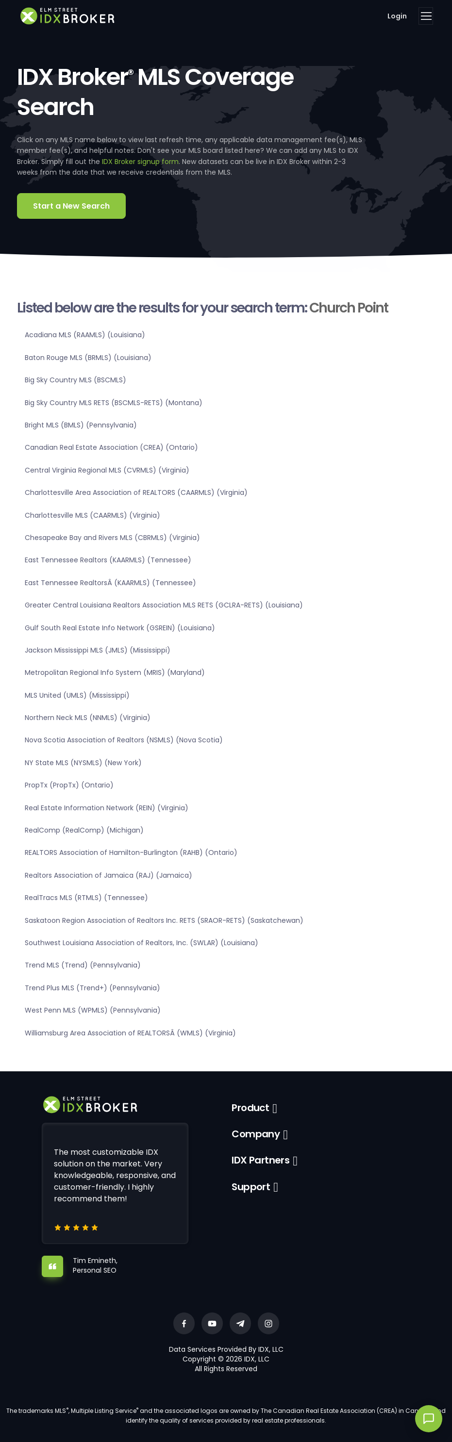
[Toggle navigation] (426, 16)
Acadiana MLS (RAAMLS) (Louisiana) (85, 335)
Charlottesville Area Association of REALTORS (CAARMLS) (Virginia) (136, 492)
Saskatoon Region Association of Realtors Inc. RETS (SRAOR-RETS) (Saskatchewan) (164, 920)
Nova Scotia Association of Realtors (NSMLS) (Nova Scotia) (124, 740)
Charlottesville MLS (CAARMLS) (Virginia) (92, 515)
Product (250, 1107)
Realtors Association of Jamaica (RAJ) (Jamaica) (108, 875)
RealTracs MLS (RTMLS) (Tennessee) (86, 897)
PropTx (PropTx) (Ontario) (69, 785)
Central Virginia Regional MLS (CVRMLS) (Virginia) (107, 470)
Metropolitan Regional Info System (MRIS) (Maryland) (115, 672)
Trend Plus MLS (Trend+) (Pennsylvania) (92, 988)
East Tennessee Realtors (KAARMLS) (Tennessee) (108, 560)
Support (251, 1187)
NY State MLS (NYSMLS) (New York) (83, 763)
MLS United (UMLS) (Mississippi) (77, 695)
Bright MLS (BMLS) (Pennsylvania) (81, 425)
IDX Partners (260, 1160)
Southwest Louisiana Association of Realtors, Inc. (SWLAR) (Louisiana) (141, 943)
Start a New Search (71, 206)
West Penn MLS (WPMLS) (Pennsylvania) (93, 1010)
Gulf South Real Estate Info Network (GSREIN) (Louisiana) (120, 628)
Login (397, 16)
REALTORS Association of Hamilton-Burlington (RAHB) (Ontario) (131, 852)
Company (256, 1134)
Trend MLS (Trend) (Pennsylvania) (83, 965)
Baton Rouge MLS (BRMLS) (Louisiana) (88, 357)
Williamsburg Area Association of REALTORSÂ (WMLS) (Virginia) (130, 1033)
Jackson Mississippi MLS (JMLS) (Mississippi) (97, 650)
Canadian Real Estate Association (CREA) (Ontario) (111, 447)
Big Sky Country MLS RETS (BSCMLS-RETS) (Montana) (113, 403)
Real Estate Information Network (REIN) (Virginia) (106, 808)
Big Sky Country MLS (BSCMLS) (75, 380)
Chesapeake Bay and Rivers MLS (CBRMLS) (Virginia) (112, 537)
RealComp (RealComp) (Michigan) (84, 830)
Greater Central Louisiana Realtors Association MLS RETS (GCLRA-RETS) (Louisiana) (164, 605)
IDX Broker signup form (140, 161)
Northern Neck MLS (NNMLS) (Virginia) (88, 717)
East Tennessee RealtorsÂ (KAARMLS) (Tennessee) (110, 583)
